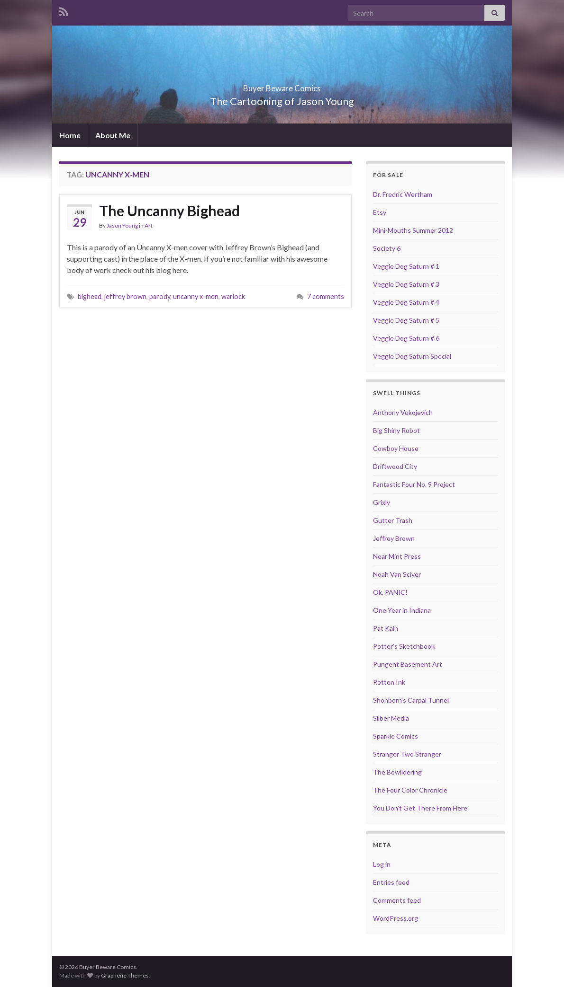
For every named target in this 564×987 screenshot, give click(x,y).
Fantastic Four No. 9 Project (414, 484)
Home (70, 135)
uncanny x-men (195, 296)
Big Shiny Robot (396, 430)
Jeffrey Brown (394, 538)
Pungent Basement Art (407, 664)
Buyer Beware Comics (282, 85)
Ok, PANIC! (390, 592)
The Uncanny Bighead (169, 210)
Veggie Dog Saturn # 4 (406, 302)
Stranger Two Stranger (407, 754)
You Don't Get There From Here (420, 808)
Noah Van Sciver (397, 574)
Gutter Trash (392, 520)
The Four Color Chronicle (410, 790)
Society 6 (386, 248)
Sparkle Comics (395, 736)
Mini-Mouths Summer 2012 (413, 230)
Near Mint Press (397, 556)
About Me (112, 135)
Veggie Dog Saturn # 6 (406, 338)
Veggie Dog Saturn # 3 (406, 284)
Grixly (381, 502)
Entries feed (391, 882)
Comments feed (397, 900)
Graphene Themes (125, 975)
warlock (233, 296)
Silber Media (391, 718)
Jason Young (122, 225)
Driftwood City (395, 466)
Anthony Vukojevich (403, 412)
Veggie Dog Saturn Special (412, 356)
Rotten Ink (389, 682)
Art (149, 225)
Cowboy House (395, 448)
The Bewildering (397, 772)
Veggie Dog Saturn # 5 (406, 320)
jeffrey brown (125, 296)
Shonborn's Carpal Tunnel (411, 700)
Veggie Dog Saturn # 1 (406, 266)
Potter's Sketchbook (404, 646)
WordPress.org (395, 918)
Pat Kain (385, 628)
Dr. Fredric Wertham (402, 194)
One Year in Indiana (402, 610)
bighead (89, 296)
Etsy (379, 212)
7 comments (325, 296)
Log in (382, 864)
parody (159, 296)
